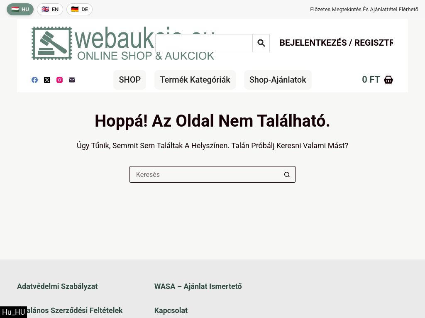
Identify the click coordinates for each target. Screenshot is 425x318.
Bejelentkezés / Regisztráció (347, 43)
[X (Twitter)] (47, 80)
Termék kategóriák (195, 80)
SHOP (130, 80)
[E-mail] (72, 80)
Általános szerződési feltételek (70, 310)
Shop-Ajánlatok (277, 80)
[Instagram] (59, 80)
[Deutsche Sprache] (79, 9)
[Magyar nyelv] (20, 9)
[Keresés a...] (204, 174)
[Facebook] (35, 80)
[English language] (50, 9)
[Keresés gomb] (287, 174)
